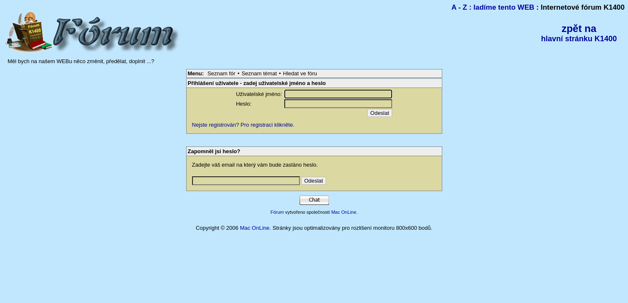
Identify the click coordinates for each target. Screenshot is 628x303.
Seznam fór (221, 73)
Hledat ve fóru (300, 73)
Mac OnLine (343, 212)
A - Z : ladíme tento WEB (493, 7)
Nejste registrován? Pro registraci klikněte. (243, 125)
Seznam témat (259, 73)
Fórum (277, 212)
